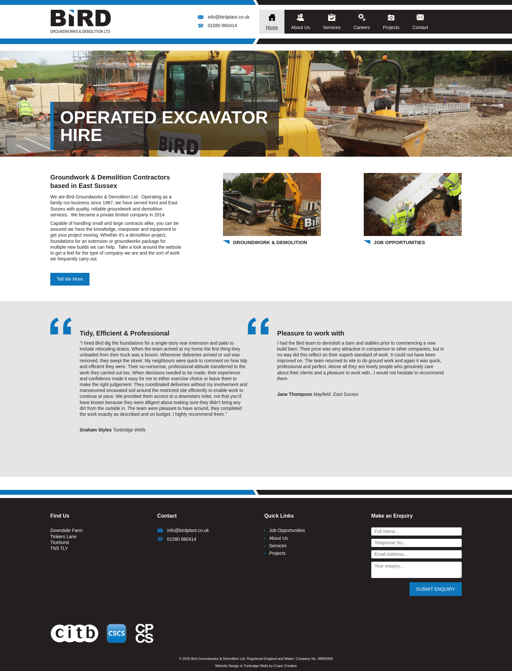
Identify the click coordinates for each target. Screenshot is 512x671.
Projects (391, 27)
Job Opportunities (287, 530)
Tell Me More (70, 279)
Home (272, 27)
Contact (420, 27)
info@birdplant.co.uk (228, 17)
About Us (300, 27)
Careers (362, 27)
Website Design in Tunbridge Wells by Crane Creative (256, 666)
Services (332, 27)
